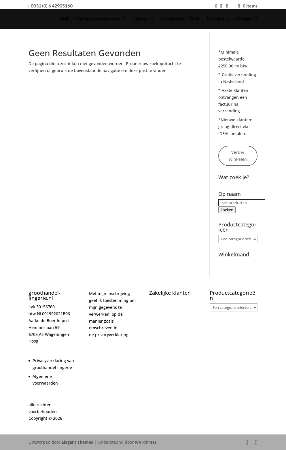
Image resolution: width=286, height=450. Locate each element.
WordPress (145, 442)
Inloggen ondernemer (98, 19)
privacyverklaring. (112, 334)
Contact (244, 19)
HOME (63, 19)
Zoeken (227, 209)
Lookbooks (218, 19)
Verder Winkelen (238, 156)
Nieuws (139, 19)
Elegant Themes (77, 442)
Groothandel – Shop (180, 19)
